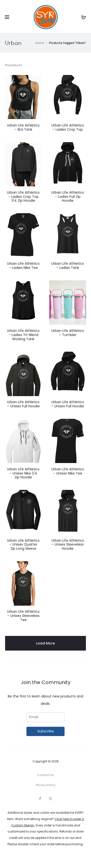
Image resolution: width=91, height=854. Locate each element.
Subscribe (45, 731)
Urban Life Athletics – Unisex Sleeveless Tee (23, 615)
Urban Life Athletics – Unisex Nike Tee (67, 471)
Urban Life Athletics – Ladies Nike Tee (23, 265)
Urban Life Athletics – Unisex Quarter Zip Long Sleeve (23, 544)
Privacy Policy (46, 785)
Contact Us (45, 775)
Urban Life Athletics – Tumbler (67, 332)
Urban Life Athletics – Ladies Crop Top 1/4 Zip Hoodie (23, 196)
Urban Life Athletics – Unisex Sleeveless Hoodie (67, 544)
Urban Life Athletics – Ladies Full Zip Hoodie (67, 196)
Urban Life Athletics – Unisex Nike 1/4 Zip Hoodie (23, 473)
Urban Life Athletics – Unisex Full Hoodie (23, 404)
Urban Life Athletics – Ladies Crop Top (67, 127)
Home (39, 43)
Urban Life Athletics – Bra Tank (23, 127)
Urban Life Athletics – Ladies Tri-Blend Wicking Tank (23, 334)
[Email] (45, 717)
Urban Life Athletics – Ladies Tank (67, 265)
